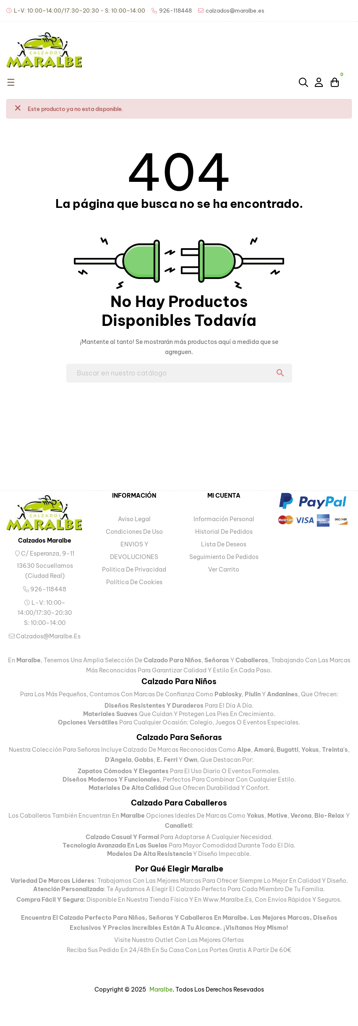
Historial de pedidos (224, 531)
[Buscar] (179, 373)
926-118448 (44, 589)
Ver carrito (223, 569)
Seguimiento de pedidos (224, 557)
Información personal (223, 519)
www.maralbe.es (227, 899)
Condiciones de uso (134, 531)
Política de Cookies (134, 582)
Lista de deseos (223, 544)
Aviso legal (134, 519)
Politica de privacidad (134, 569)
